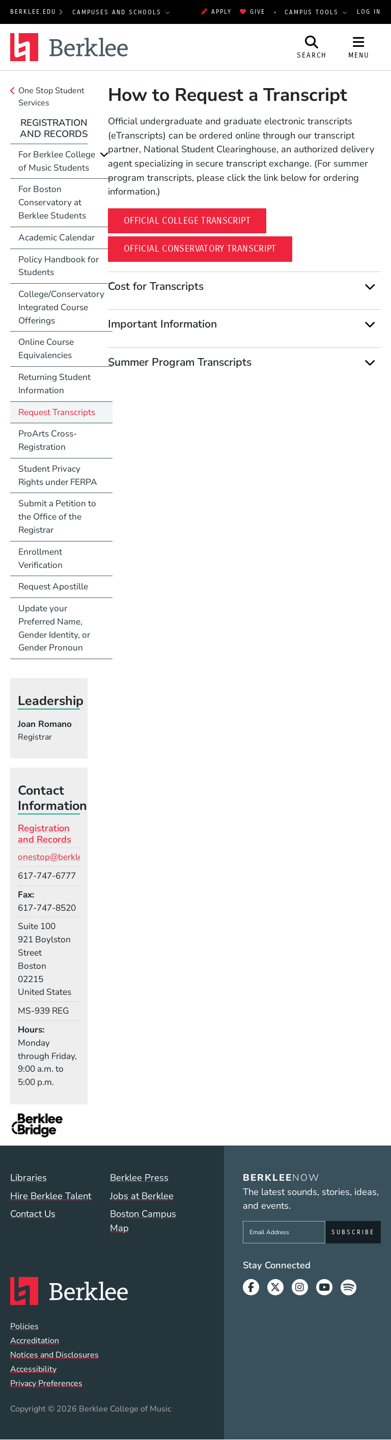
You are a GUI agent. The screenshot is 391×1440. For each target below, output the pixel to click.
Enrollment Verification (40, 558)
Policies (24, 1326)
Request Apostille (53, 586)
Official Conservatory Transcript (208, 247)
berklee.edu (33, 11)
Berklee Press (139, 1177)
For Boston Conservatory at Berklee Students (52, 202)
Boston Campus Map (143, 1220)
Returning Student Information (54, 383)
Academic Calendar (56, 237)
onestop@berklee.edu (61, 857)
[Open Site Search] (312, 47)
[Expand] (370, 287)
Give (252, 11)
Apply (216, 11)
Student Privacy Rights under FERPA (57, 475)
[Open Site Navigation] (359, 47)
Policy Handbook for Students (58, 266)
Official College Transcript (195, 219)
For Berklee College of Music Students (56, 161)
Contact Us (32, 1213)
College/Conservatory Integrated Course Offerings (61, 307)
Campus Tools (313, 12)
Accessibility (33, 1369)
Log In (369, 11)
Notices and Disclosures (54, 1355)
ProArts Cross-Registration (47, 440)
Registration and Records (54, 128)
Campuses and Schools (118, 12)
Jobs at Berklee (142, 1195)
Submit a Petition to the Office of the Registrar (57, 517)
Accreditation (34, 1340)
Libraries (28, 1177)
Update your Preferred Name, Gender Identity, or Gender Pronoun (54, 628)
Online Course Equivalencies (46, 348)
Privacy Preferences (46, 1383)
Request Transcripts (56, 412)
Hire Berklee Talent (50, 1195)
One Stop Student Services (51, 96)
